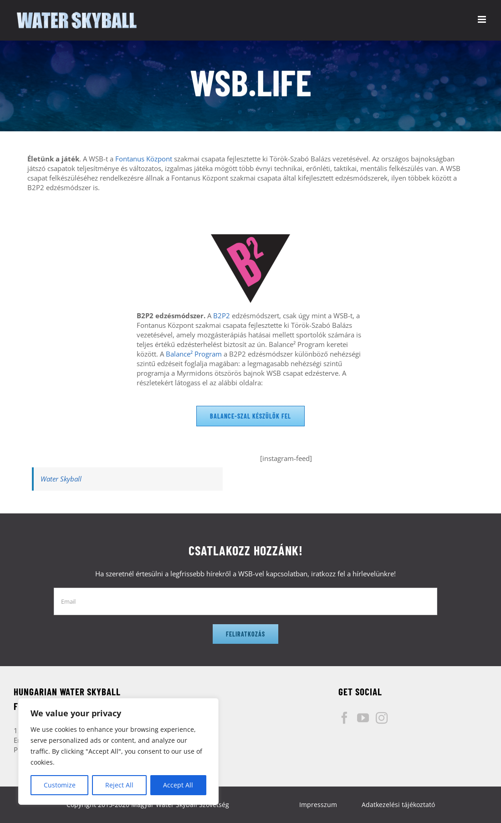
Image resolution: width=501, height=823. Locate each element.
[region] (118, 751)
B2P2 (221, 315)
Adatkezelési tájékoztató (398, 804)
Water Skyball (61, 478)
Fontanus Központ (143, 158)
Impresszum (318, 804)
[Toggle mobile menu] (482, 19)
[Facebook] (344, 718)
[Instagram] (382, 718)
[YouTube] (363, 718)
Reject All (119, 785)
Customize (60, 785)
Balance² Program (194, 353)
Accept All (178, 785)
